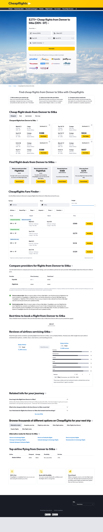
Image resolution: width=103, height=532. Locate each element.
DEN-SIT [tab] (51, 324)
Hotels (41, 9)
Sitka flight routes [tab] (27, 429)
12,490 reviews (22, 349)
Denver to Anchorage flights (17, 437)
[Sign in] (76, 9)
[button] (39, 38)
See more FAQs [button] (39, 414)
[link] (19, 181)
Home (10, 9)
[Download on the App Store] (55, 514)
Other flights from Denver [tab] (74, 425)
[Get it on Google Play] (47, 514)
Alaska (14, 86)
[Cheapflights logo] (18, 3)
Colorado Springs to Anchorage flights (48, 440)
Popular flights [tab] (15, 429)
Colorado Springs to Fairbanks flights (20, 442)
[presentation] (48, 23)
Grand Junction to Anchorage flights (75, 440)
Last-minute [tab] (28, 116)
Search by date (19, 9)
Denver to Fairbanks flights (45, 437)
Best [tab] (20, 116)
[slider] (95, 205)
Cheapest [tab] (13, 116)
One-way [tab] (37, 116)
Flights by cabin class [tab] (43, 425)
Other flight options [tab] (58, 425)
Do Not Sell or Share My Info (46, 510)
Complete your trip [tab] (29, 425)
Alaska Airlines (22, 344)
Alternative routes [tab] (15, 425)
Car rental (57, 9)
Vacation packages (31, 9)
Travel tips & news (67, 9)
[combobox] (32, 28)
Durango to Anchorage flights (18, 440)
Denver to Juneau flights (72, 437)
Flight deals (48, 9)
